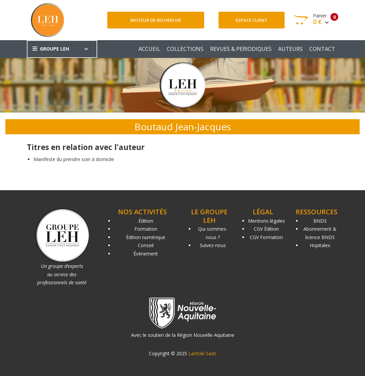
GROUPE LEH (51, 49)
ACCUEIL (149, 49)
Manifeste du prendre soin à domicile (74, 159)
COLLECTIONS (185, 49)
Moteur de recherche (155, 20)
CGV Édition (266, 229)
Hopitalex (320, 245)
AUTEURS (290, 49)
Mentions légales (266, 221)
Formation (145, 229)
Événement (145, 253)
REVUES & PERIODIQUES (240, 49)
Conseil (146, 245)
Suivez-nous (213, 245)
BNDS (320, 221)
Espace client (251, 20)
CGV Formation (266, 237)
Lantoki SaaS (202, 353)
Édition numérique (145, 237)
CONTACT (322, 49)
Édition (145, 221)
